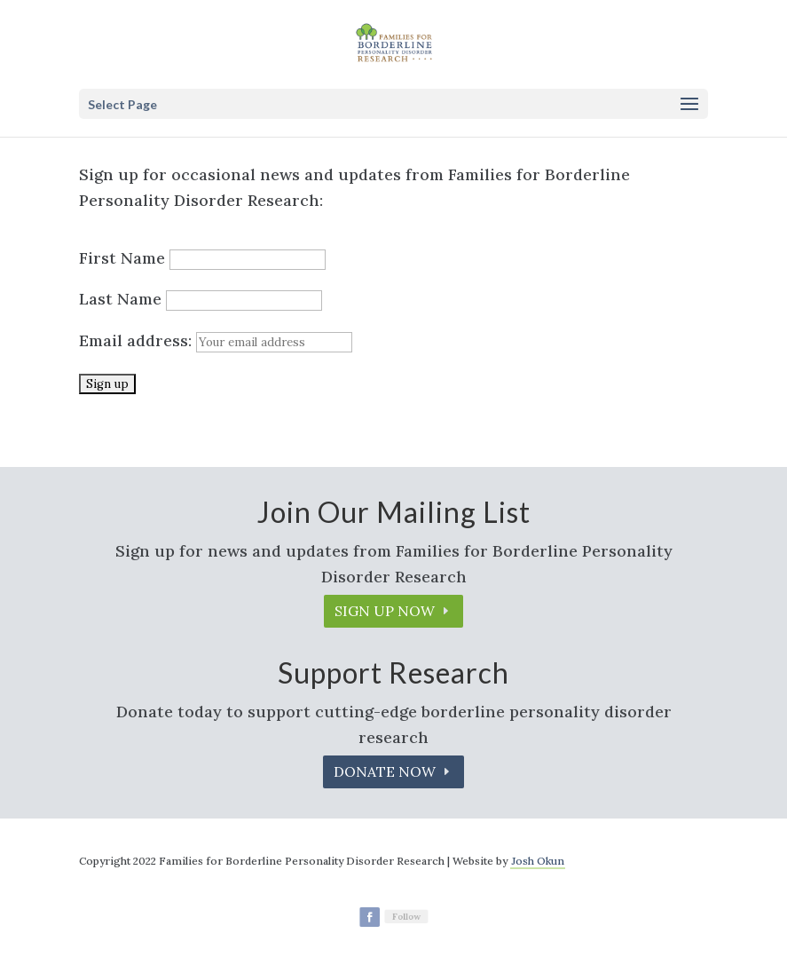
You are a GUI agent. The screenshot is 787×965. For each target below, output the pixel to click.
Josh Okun (537, 860)
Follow (405, 915)
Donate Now (385, 771)
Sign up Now (384, 611)
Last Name (120, 299)
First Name (122, 258)
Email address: (215, 340)
